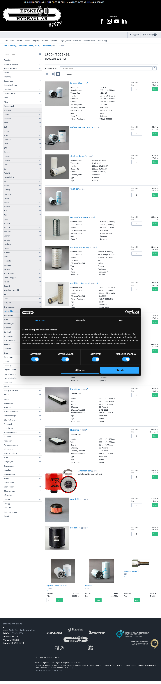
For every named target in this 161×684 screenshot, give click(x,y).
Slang (6, 457)
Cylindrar (7, 89)
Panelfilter (75, 389)
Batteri (6, 73)
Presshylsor (8, 428)
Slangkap (7, 470)
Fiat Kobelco (9, 177)
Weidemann (8, 315)
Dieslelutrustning (10, 93)
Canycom (7, 139)
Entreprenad (28, 46)
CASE (6, 144)
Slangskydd (8, 462)
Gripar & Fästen (10, 370)
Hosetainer (8, 382)
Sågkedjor (8, 495)
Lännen (6, 248)
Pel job (6, 282)
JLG (5, 215)
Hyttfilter (74, 430)
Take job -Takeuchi (11, 290)
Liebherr (7, 236)
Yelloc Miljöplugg (10, 512)
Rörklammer (9, 449)
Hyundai (7, 206)
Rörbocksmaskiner (11, 445)
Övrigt (6, 516)
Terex (6, 294)
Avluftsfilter (76, 499)
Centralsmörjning (10, 85)
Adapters (7, 60)
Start (6, 41)
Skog (6, 353)
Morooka (7, 261)
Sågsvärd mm (9, 491)
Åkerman (7, 328)
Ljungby (7, 240)
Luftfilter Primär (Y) (79, 247)
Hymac (6, 198)
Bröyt (6, 135)
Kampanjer (36, 41)
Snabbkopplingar (11, 453)
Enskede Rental (89, 41)
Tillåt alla (119, 370)
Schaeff (7, 286)
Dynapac (7, 160)
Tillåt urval (80, 370)
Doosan (7, 156)
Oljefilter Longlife (78, 156)
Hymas (6, 202)
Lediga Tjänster (65, 41)
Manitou (7, 252)
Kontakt (19, 41)
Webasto (7, 508)
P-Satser (7, 437)
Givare (6, 361)
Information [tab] (80, 320)
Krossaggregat (10, 340)
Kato (6, 219)
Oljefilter (74, 189)
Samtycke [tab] (40, 320)
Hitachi (6, 185)
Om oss (27, 41)
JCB (5, 211)
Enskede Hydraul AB (12, 624)
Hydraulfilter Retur (79, 217)
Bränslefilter (76, 83)
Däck (6, 98)
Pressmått (8, 424)
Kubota (7, 227)
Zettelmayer (9, 324)
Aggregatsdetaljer (11, 64)
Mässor (45, 41)
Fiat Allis (7, 173)
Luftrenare (75, 527)
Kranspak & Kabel (11, 390)
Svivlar (6, 478)
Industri (7, 344)
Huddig (7, 190)
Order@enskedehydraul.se (22, 630)
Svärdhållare (9, 483)
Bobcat (7, 131)
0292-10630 (17, 633)
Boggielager (9, 81)
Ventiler (7, 499)
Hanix (6, 181)
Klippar (7, 386)
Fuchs (6, 165)
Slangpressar (9, 466)
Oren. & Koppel (10, 278)
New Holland (9, 273)
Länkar (6, 399)
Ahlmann (7, 110)
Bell (5, 127)
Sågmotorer (9, 487)
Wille (6, 319)
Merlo (6, 257)
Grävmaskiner (9, 307)
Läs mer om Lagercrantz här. (49, 670)
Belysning (7, 77)
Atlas (6, 123)
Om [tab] (121, 320)
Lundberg (7, 244)
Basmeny (12, 46)
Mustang (7, 265)
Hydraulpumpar (10, 374)
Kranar (6, 395)
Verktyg (7, 504)
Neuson (7, 269)
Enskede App (102, 41)
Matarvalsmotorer (11, 411)
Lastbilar (7, 349)
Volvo (37, 46)
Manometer (8, 403)
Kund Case (77, 41)
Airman (7, 114)
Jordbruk (7, 332)
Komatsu (7, 232)
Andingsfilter (84, 470)
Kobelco (7, 223)
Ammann (7, 119)
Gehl (5, 169)
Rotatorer (8, 441)
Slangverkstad (9, 474)
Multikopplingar (10, 416)
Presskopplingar (10, 432)
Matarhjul (7, 407)
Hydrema (7, 194)
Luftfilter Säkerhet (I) (80, 283)
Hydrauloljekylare (10, 378)
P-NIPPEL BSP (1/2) (131, 571)
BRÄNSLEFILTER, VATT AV (82, 127)
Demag (7, 152)
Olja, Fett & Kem (10, 420)
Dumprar (7, 303)
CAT (5, 148)
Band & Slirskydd (10, 68)
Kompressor (9, 336)
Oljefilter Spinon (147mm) (57, 586)
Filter (20, 46)
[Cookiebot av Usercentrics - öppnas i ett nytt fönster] (127, 312)
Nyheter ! (53, 41)
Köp (155, 89)
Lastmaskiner (46, 46)
